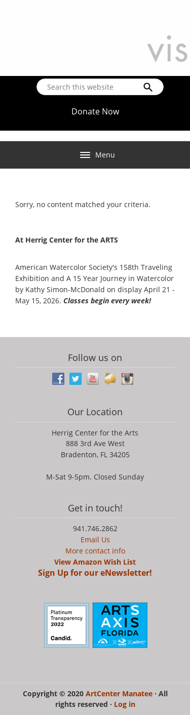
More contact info (95, 550)
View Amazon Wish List (95, 562)
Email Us (95, 539)
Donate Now (95, 111)
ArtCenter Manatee (120, 693)
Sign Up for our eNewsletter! (95, 572)
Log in (124, 704)
